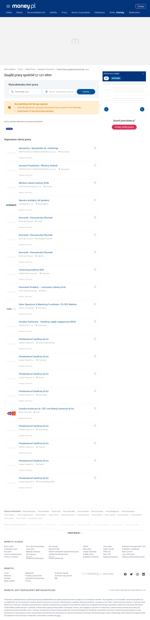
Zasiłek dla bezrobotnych (58, 554)
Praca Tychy (21, 518)
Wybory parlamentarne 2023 (133, 557)
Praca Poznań (83, 511)
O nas (6, 573)
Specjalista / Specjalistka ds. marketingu (38, 148)
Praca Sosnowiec (67, 515)
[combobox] (25, 92)
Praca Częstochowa (25, 515)
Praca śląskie (51, 525)
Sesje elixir (87, 549)
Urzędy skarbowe (89, 552)
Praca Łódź (56, 511)
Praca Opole (9, 518)
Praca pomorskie (131, 525)
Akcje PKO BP (54, 549)
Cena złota (30, 549)
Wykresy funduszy (33, 552)
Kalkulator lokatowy (91, 557)
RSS (56, 578)
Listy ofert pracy (128, 554)
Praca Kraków (43, 511)
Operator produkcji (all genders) (34, 200)
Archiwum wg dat (61, 573)
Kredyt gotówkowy (56, 558)
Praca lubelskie (10, 528)
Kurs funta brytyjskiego (35, 546)
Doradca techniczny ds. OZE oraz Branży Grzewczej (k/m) (46, 408)
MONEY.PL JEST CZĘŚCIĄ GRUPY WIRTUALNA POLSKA (29, 590)
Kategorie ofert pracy (46, 69)
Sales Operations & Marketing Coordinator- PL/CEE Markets (48, 304)
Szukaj (86, 92)
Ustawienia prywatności (34, 578)
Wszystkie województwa (46, 528)
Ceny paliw (107, 546)
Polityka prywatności (33, 576)
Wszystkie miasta (35, 518)
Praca (20, 69)
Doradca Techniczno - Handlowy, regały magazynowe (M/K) (47, 321)
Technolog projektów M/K (31, 270)
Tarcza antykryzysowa (13, 554)
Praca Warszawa (28, 511)
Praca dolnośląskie (101, 525)
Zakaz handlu (108, 549)
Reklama (7, 576)
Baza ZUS (107, 554)
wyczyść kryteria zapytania (43, 111)
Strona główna (10, 69)
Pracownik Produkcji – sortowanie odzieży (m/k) (42, 287)
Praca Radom (41, 515)
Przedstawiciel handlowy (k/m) (33, 339)
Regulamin (29, 573)
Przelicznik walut (10, 549)
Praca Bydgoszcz (112, 511)
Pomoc (28, 581)
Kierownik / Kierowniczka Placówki (36, 217)
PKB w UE (107, 552)
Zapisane (116, 78)
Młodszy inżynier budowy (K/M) (34, 183)
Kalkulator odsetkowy (130, 549)
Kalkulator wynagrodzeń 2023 (134, 546)
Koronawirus (31, 554)
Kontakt (7, 578)
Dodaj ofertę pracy (124, 127)
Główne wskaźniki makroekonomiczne (64, 552)
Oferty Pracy (30, 69)
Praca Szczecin (97, 511)
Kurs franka (53, 546)
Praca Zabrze (110, 515)
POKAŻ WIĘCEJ (75, 533)
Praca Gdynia (9, 515)
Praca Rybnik (136, 515)
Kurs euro (8, 552)
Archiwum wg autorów (63, 576)
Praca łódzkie (117, 525)
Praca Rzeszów (83, 515)
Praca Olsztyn (123, 515)
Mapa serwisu (9, 581)
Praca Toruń (53, 515)
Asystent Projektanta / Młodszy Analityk (38, 165)
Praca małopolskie (84, 525)
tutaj (58, 615)
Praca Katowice (128, 511)
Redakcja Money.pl (110, 557)
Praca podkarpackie (26, 528)
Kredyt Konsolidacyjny (35, 558)
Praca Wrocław (69, 511)
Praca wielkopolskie (66, 525)
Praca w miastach (11, 557)
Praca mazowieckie (35, 525)
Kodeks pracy (88, 554)
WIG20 (85, 546)
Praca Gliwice (97, 515)
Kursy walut (8, 546)
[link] (51, 153)
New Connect (127, 552)
